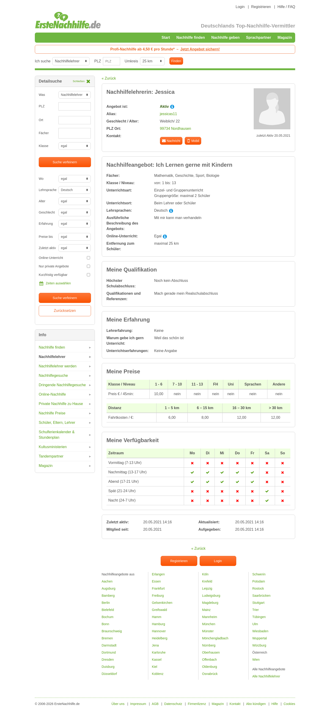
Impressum (138, 704)
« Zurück (109, 78)
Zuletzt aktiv (47, 248)
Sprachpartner (258, 37)
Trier (255, 610)
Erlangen (158, 574)
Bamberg (108, 595)
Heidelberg (160, 638)
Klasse (43, 146)
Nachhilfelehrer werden (58, 366)
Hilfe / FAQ (286, 7)
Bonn (105, 624)
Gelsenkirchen (162, 603)
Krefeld (207, 581)
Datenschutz (173, 704)
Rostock (258, 588)
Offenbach (209, 659)
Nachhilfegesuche (53, 375)
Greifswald (159, 610)
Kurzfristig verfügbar (64, 275)
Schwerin (259, 574)
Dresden (108, 659)
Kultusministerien (53, 447)
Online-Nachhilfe (52, 394)
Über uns (118, 704)
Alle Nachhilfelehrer (266, 676)
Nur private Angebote (64, 266)
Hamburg (158, 624)
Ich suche (42, 61)
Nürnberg (208, 645)
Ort (41, 120)
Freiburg (158, 595)
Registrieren (261, 7)
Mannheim (209, 617)
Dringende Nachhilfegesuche (62, 385)
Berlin (106, 603)
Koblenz (158, 674)
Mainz (206, 610)
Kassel (157, 659)
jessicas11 (168, 114)
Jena (155, 645)
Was (42, 95)
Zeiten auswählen (55, 283)
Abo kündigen (256, 704)
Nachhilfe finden (190, 37)
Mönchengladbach (215, 638)
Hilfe (275, 704)
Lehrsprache (47, 190)
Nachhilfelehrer (52, 357)
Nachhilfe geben (225, 37)
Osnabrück (210, 674)
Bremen (107, 638)
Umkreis (131, 61)
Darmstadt (109, 645)
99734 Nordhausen (175, 128)
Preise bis (46, 237)
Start (166, 37)
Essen (156, 581)
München (208, 624)
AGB (155, 704)
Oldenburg (209, 666)
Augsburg (109, 588)
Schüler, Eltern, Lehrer (57, 422)
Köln (205, 574)
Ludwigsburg (211, 595)
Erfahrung (46, 223)
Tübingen (259, 617)
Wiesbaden (260, 631)
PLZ (97, 61)
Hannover (159, 631)
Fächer (44, 133)
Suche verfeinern (65, 162)
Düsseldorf (109, 674)
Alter (42, 201)
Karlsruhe (159, 652)
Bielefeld (108, 610)
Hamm (156, 617)
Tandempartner (51, 456)
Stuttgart (258, 603)
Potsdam (258, 581)
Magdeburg (210, 603)
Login (240, 7)
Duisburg (108, 666)
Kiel (154, 666)
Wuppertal (259, 638)
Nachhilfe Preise (52, 413)
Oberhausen (211, 652)
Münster (208, 631)
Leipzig (207, 588)
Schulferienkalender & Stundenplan (57, 434)
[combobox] (74, 133)
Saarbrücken (261, 595)
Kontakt (235, 704)
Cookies (289, 704)
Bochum (107, 617)
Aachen (107, 581)
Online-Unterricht (64, 258)
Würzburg (259, 645)
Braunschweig (112, 631)
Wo (41, 178)
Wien (256, 659)
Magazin (285, 37)
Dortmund (109, 652)
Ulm (255, 624)
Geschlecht (47, 212)
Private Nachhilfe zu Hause (61, 404)
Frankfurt (158, 588)
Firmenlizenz (197, 704)
